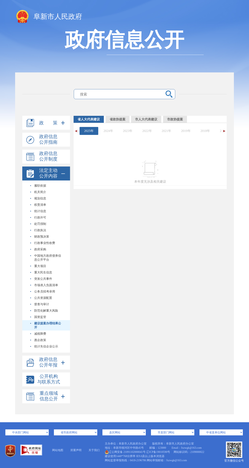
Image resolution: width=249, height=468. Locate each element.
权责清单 (38, 204)
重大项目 (38, 266)
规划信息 (38, 198)
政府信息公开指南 (48, 139)
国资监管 (38, 317)
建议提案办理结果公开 (45, 325)
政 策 (48, 122)
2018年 (205, 131)
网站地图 (57, 450)
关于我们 (94, 450)
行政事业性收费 (42, 243)
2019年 (186, 131)
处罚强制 (38, 223)
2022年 (147, 131)
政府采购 (38, 249)
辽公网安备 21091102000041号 (125, 452)
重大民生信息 (41, 272)
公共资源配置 (41, 297)
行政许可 (38, 217)
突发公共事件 (41, 278)
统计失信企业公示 (44, 346)
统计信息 (38, 211)
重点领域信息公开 (49, 396)
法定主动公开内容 (48, 173)
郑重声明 (76, 450)
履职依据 (38, 185)
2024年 (108, 131)
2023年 (127, 131)
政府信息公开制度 (48, 156)
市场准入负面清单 (44, 285)
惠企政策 (38, 340)
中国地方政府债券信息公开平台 (45, 257)
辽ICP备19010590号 (158, 451)
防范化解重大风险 (44, 310)
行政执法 (38, 230)
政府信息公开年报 (48, 362)
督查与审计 (39, 304)
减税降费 (38, 333)
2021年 (166, 131)
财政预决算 (39, 236)
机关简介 (38, 192)
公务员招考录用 (42, 291)
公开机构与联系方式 (48, 379)
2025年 (89, 131)
